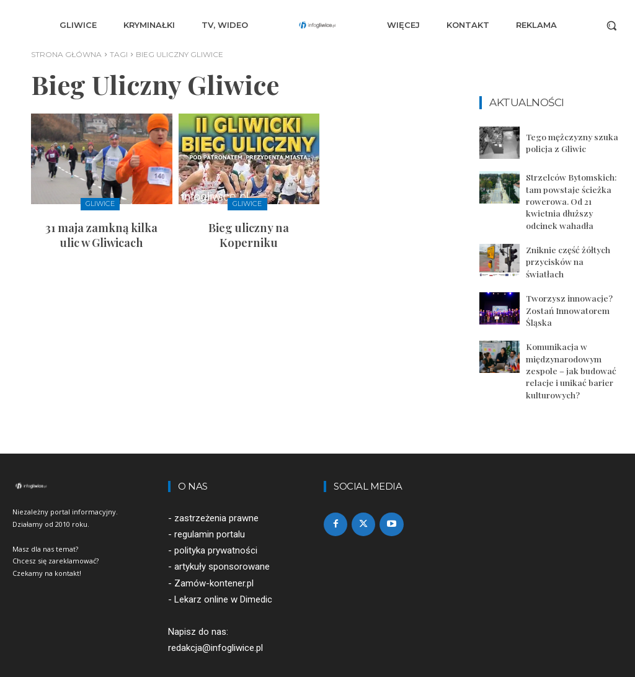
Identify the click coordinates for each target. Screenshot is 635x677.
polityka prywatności (215, 525)
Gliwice (100, 203)
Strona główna (66, 54)
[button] (611, 25)
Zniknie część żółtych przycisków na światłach (572, 245)
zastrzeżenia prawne (216, 493)
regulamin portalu (209, 509)
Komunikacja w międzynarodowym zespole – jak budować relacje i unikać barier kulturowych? (568, 347)
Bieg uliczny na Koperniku (249, 225)
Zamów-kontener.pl (214, 557)
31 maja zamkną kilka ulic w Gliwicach (101, 232)
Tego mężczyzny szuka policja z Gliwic (569, 142)
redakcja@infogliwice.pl (215, 623)
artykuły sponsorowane (222, 541)
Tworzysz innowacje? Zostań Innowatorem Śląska (567, 290)
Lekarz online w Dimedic (223, 574)
